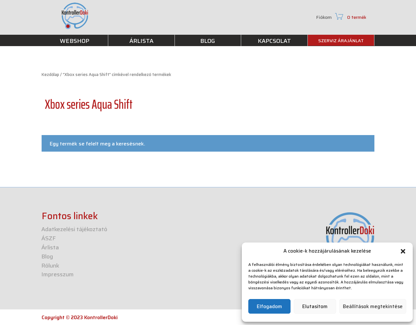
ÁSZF (48, 239)
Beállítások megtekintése (373, 306)
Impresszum (57, 275)
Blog (47, 257)
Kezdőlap (50, 74)
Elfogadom (269, 306)
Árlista (50, 248)
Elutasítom (315, 306)
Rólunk (50, 266)
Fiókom (324, 18)
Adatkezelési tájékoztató (74, 230)
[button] (403, 251)
